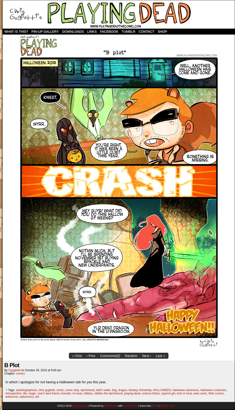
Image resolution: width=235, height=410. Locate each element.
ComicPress (130, 405)
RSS (155, 405)
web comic (200, 393)
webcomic (11, 396)
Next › (146, 356)
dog (114, 390)
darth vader (103, 390)
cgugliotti (14, 370)
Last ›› (160, 356)
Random (131, 356)
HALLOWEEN (162, 390)
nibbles (88, 393)
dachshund (88, 390)
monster (66, 393)
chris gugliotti (46, 390)
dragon (122, 390)
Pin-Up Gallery (45, 31)
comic (60, 390)
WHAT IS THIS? (16, 31)
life (25, 393)
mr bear (77, 393)
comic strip (72, 390)
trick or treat (184, 393)
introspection (13, 393)
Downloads (73, 31)
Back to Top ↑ (168, 405)
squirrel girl (168, 393)
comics (20, 373)
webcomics (27, 396)
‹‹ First (77, 356)
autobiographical (26, 390)
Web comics (216, 393)
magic (32, 393)
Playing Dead (119, 14)
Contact (146, 31)
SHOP (162, 31)
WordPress (110, 405)
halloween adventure (185, 390)
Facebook (109, 31)
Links (92, 31)
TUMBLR (128, 31)
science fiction (151, 393)
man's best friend (48, 393)
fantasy (133, 390)
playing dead (132, 393)
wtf (37, 396)
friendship (145, 390)
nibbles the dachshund (108, 393)
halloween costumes (213, 390)
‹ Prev (90, 356)
